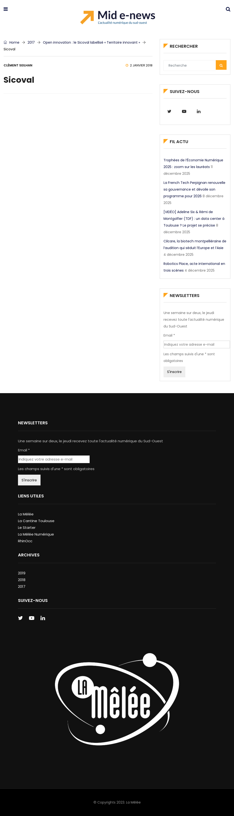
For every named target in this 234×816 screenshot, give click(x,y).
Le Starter (26, 527)
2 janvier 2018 (139, 65)
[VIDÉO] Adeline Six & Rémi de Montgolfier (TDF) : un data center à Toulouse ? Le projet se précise (194, 219)
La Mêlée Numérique (36, 534)
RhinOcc (25, 540)
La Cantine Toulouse (36, 520)
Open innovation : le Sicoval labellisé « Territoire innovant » (91, 42)
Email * (169, 335)
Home (11, 42)
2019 (21, 573)
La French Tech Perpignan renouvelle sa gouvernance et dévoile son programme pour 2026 (194, 189)
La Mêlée (26, 514)
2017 (31, 42)
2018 (21, 579)
